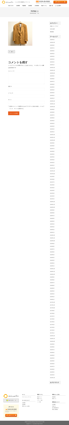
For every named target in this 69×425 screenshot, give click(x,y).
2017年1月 (52, 333)
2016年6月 (52, 352)
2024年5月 (52, 87)
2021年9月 (52, 176)
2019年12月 (52, 235)
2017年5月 (52, 321)
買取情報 (52, 31)
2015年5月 (52, 372)
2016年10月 (52, 341)
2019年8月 (52, 246)
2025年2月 (52, 62)
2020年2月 (52, 229)
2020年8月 (52, 212)
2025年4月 (52, 56)
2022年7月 (52, 148)
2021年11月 (52, 171)
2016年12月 (52, 335)
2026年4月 (52, 39)
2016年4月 (52, 358)
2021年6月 (52, 184)
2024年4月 (52, 89)
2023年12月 (52, 101)
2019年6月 (52, 252)
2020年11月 (52, 204)
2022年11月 (52, 137)
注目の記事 (52, 29)
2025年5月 (52, 53)
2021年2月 (52, 196)
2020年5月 (52, 221)
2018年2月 (52, 296)
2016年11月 (52, 338)
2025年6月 (52, 50)
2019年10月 (52, 240)
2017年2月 (52, 330)
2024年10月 (52, 73)
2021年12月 (52, 168)
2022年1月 (52, 165)
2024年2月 (52, 95)
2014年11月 (52, 377)
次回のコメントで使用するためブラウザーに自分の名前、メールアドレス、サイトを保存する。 (26, 107)
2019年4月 (52, 257)
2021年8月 (52, 179)
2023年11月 (52, 103)
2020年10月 (52, 207)
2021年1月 (52, 198)
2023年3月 (52, 126)
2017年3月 (52, 327)
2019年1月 (52, 265)
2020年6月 (52, 218)
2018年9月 (52, 277)
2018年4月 (52, 291)
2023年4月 (52, 123)
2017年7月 (52, 316)
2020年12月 (52, 201)
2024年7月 (52, 81)
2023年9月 (52, 109)
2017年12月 (52, 302)
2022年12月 (52, 134)
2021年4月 (52, 190)
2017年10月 (52, 307)
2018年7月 (52, 282)
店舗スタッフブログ (54, 26)
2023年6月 (52, 117)
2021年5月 (52, 187)
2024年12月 (52, 67)
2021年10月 (52, 173)
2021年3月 (52, 193)
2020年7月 (52, 215)
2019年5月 (52, 254)
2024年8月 (52, 78)
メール (10, 93)
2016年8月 (52, 347)
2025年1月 (52, 64)
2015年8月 (52, 363)
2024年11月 (52, 70)
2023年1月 (52, 131)
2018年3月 (52, 293)
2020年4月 (52, 224)
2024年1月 (52, 98)
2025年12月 (52, 42)
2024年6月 (52, 84)
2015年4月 (52, 374)
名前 (10, 86)
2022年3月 (52, 159)
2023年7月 (52, 115)
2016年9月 (52, 344)
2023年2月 (52, 129)
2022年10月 (52, 140)
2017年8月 (52, 313)
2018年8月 (52, 279)
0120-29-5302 (44, 1)
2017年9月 (52, 310)
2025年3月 (52, 59)
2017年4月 (52, 324)
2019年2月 (52, 263)
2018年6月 (52, 285)
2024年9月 (52, 76)
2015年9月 (52, 360)
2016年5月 (52, 355)
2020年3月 (52, 226)
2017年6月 (52, 319)
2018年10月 (52, 274)
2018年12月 (52, 268)
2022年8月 (52, 145)
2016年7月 (52, 349)
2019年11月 (52, 238)
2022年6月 (52, 151)
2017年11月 (52, 305)
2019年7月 (52, 249)
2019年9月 (52, 243)
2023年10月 (52, 106)
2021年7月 (52, 182)
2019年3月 (52, 260)
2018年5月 (52, 288)
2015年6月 (52, 369)
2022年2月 (52, 162)
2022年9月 (52, 143)
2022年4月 (52, 157)
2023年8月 (52, 112)
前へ (12, 51)
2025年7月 (52, 48)
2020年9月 (52, 210)
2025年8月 (52, 45)
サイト (10, 99)
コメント (11, 71)
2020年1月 (52, 232)
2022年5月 (52, 154)
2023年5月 (52, 120)
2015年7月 (52, 366)
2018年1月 (52, 299)
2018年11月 (52, 271)
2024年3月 (52, 92)
